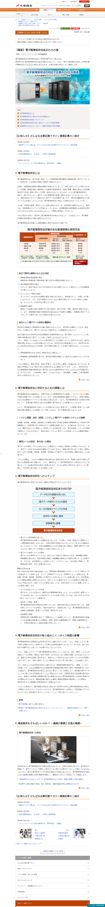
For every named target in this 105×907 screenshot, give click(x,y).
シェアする (57, 28)
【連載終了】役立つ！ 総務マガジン (28, 21)
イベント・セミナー (53, 5)
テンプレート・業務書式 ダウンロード (30, 886)
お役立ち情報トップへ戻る (53, 851)
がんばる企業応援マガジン (26, 863)
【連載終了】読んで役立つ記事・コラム (29, 23)
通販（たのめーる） (64, 10)
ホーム (19, 10)
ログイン (84, 1)
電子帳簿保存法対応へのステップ (32, 120)
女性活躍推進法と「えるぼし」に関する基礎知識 (37, 154)
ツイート (50, 28)
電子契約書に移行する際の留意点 (31, 704)
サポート (44, 5)
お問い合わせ (62, 5)
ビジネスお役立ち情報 (50, 19)
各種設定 (81, 14)
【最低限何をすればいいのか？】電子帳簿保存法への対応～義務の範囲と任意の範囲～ (51, 779)
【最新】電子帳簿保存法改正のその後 (28, 25)
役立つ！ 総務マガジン (25, 903)
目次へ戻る (85, 380)
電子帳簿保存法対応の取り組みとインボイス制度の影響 (39, 123)
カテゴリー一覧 (23, 897)
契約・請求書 (65, 14)
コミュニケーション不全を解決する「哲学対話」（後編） (40, 163)
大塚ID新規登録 (73, 1)
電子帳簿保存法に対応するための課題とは (35, 116)
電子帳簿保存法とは (27, 113)
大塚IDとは (64, 1)
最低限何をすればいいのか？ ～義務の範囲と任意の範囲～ (40, 126)
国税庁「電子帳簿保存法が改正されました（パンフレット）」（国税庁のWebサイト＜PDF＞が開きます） (54, 709)
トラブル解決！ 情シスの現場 (27, 874)
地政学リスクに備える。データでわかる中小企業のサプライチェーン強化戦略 (48, 145)
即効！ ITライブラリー (25, 868)
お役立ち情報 (34, 14)
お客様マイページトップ (20, 14)
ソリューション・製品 (31, 10)
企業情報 (81, 10)
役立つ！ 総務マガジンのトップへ (29, 844)
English (68, 5)
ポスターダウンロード (25, 880)
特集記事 (45, 23)
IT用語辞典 (21, 892)
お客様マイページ (48, 10)
